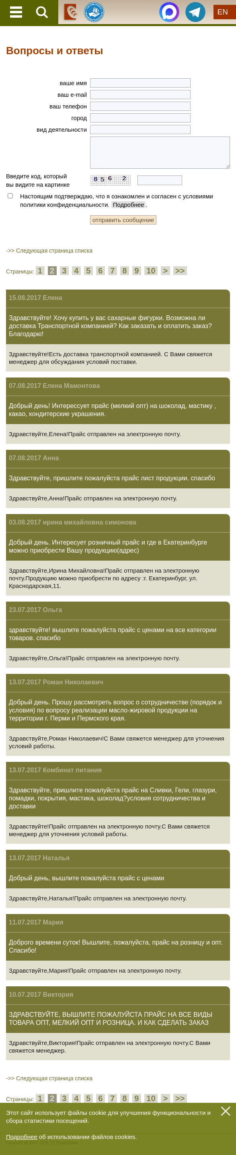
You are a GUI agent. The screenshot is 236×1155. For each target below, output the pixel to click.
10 (151, 270)
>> (180, 270)
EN (223, 12)
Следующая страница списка (54, 250)
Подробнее (128, 204)
